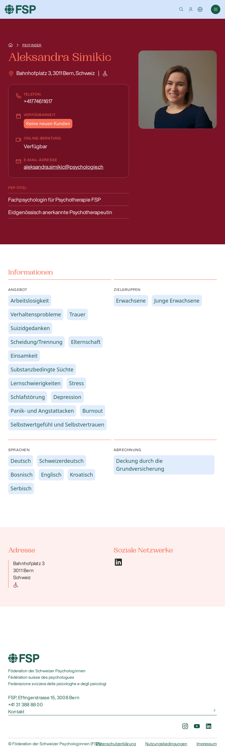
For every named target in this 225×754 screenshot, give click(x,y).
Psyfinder (31, 45)
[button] (181, 9)
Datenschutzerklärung (116, 744)
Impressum (207, 744)
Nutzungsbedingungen (166, 744)
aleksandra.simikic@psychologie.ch (63, 166)
